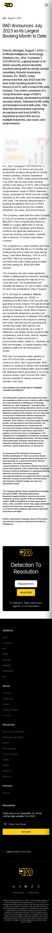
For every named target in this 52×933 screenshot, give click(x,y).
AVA (4, 18)
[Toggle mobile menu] (46, 5)
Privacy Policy (25, 851)
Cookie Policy (33, 893)
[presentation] (24, 842)
